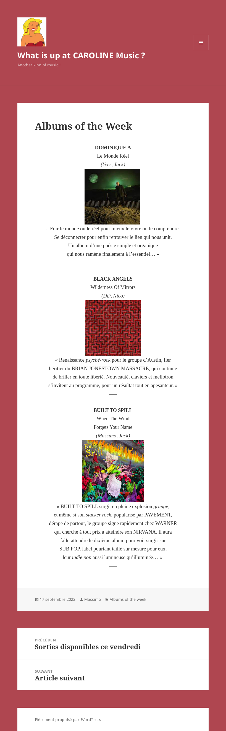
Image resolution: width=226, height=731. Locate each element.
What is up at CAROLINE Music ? (81, 55)
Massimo (92, 599)
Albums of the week (128, 599)
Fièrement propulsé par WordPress (68, 719)
